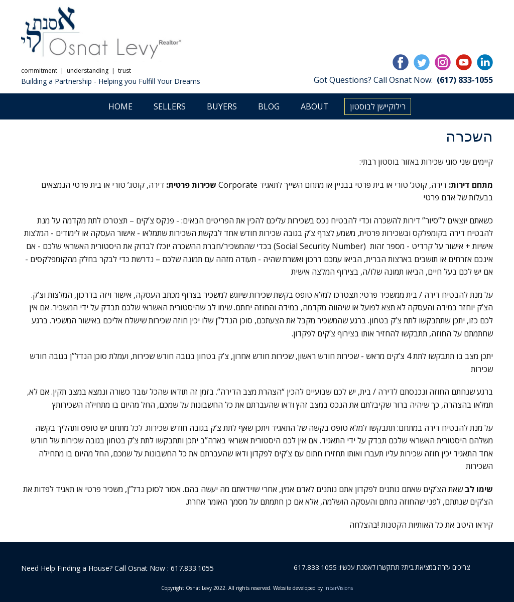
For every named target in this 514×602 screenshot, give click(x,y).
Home (120, 106)
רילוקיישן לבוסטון (378, 106)
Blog (269, 106)
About (315, 106)
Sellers (170, 106)
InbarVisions (338, 587)
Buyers (222, 106)
